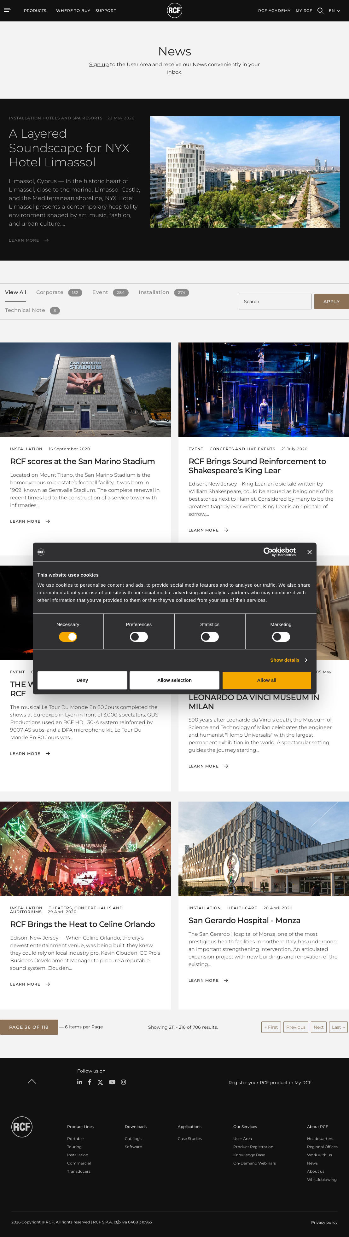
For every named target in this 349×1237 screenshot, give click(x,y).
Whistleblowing (322, 1178)
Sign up (99, 64)
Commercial (79, 1161)
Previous (295, 1026)
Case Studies (190, 1137)
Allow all (266, 680)
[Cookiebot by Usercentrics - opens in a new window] (268, 552)
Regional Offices (322, 1145)
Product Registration (253, 1145)
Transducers (78, 1170)
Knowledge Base (249, 1153)
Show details (285, 660)
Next (319, 1026)
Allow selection (174, 680)
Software (133, 1145)
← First (271, 1026)
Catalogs (133, 1137)
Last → (338, 1026)
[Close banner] (309, 552)
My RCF (304, 10)
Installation (77, 1153)
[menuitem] (73, 11)
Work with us (319, 1153)
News (312, 1161)
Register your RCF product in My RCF (270, 1081)
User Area (242, 1137)
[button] (29, 1026)
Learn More (24, 240)
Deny (82, 680)
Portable (75, 1137)
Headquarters (320, 1137)
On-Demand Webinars (254, 1161)
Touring (74, 1145)
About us (315, 1170)
